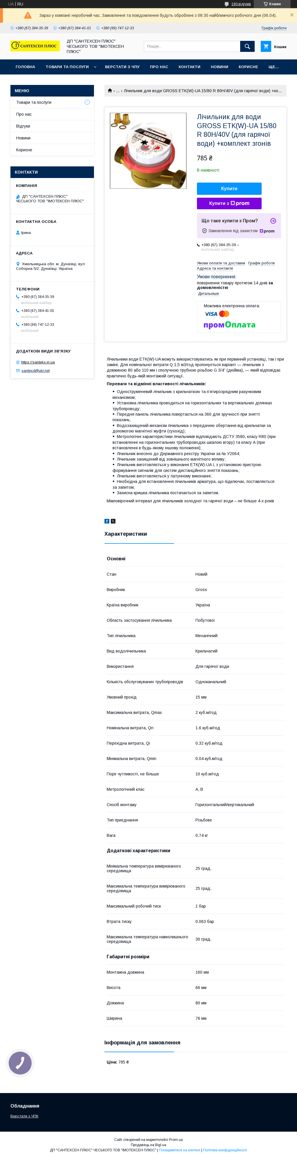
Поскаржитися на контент (179, 1150)
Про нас (159, 67)
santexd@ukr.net (35, 370)
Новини (219, 67)
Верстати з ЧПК (24, 1116)
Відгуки (23, 126)
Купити (229, 188)
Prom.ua (176, 1140)
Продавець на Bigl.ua (148, 1145)
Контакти (189, 67)
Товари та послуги (67, 67)
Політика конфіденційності (225, 1150)
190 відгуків (241, 4)
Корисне (248, 67)
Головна (25, 67)
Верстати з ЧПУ (122, 67)
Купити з (229, 203)
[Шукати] (247, 46)
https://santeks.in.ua (38, 362)
